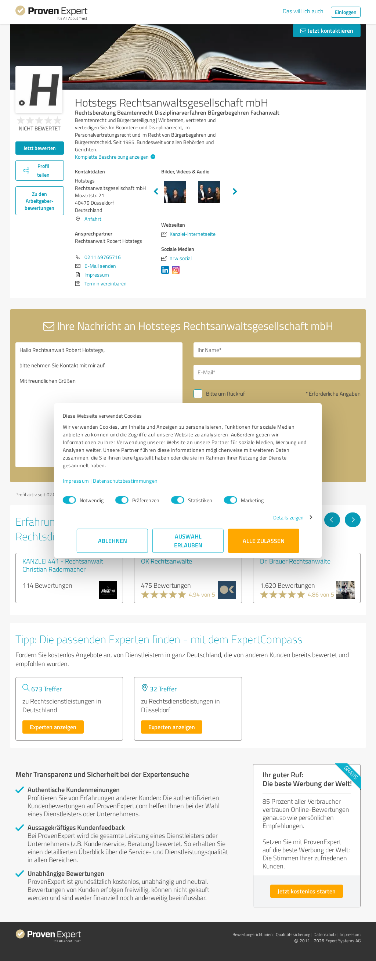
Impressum (90, 480)
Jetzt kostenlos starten (307, 891)
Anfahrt (92, 218)
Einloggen (346, 11)
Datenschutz (325, 934)
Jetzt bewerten (40, 147)
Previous (155, 191)
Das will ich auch (303, 11)
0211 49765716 (102, 256)
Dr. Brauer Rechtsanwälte (295, 561)
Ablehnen (112, 540)
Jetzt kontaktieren (326, 30)
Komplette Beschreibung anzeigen (114, 156)
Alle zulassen (264, 540)
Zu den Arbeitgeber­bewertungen (39, 200)
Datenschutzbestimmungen (139, 480)
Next (235, 191)
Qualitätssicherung (293, 934)
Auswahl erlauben (188, 540)
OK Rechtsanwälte (166, 561)
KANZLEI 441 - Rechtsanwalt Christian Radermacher (62, 565)
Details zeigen (274, 517)
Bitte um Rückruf (225, 393)
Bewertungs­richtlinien (252, 934)
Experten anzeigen (53, 727)
